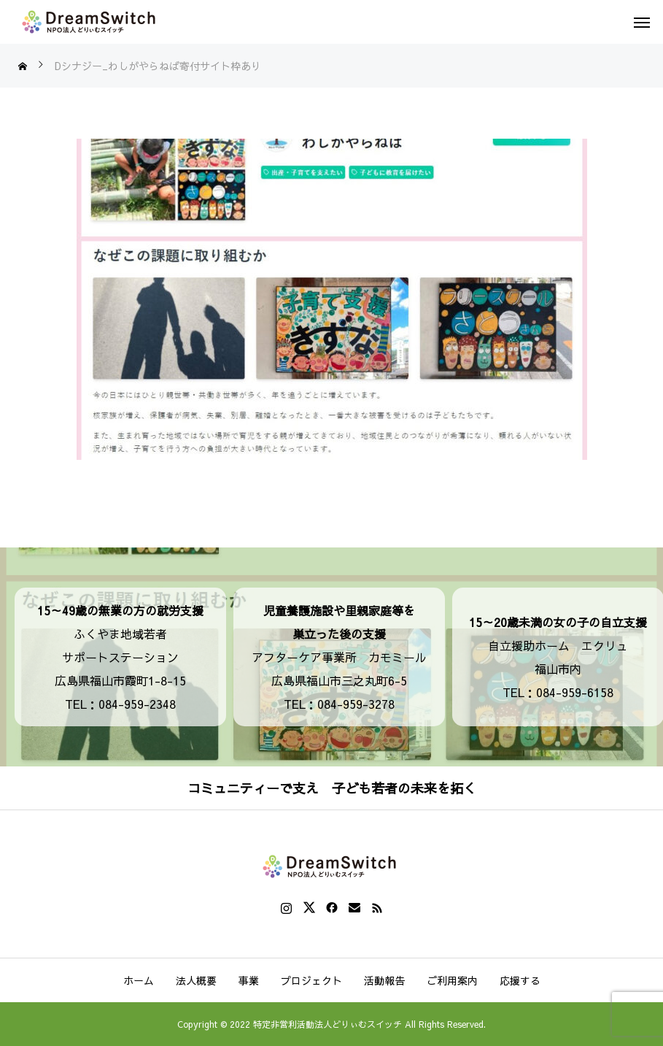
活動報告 (384, 980)
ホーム (138, 980)
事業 (249, 980)
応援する (520, 980)
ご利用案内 (452, 980)
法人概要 (196, 980)
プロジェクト (311, 980)
